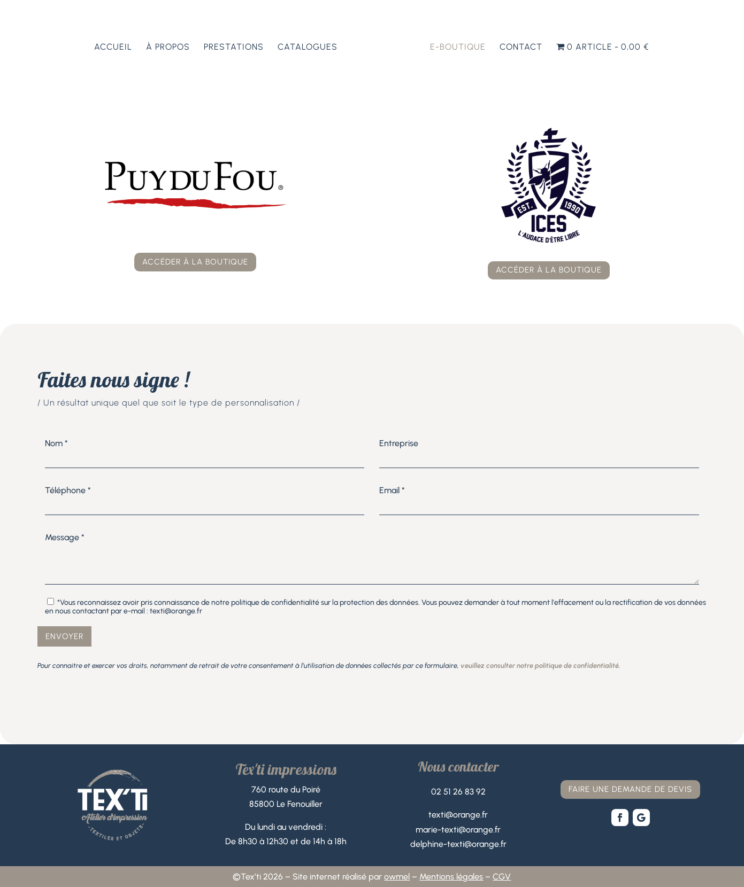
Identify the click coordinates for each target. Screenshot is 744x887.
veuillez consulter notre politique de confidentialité (540, 666)
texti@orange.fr (458, 815)
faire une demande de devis (630, 789)
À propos (168, 47)
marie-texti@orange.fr (458, 829)
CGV (502, 877)
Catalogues (308, 47)
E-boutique (458, 47)
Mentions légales (451, 877)
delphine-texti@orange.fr (458, 844)
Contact (521, 47)
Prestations (234, 47)
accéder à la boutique (195, 262)
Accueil (113, 47)
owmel (397, 877)
